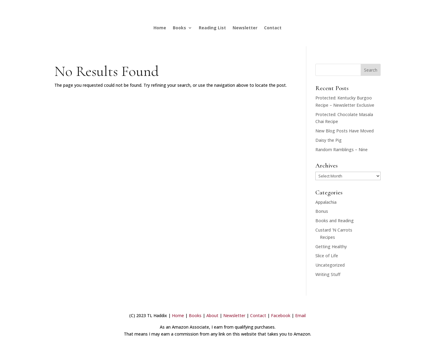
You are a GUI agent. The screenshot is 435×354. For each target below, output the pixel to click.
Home (159, 28)
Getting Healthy (331, 246)
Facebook (280, 315)
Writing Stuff (327, 274)
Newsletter (245, 28)
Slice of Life (326, 255)
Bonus (321, 211)
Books (179, 28)
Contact (273, 28)
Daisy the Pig (328, 140)
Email (300, 315)
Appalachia (326, 202)
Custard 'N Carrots (333, 230)
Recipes (327, 237)
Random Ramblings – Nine (341, 149)
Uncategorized (330, 265)
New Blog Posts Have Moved (344, 131)
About (212, 315)
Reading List (212, 28)
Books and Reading (334, 220)
